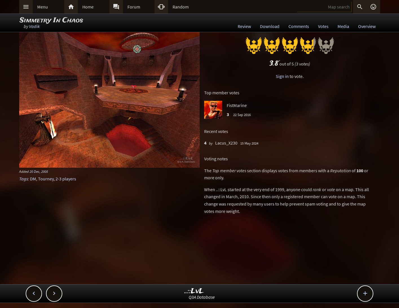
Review (244, 26)
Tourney (46, 179)
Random (181, 7)
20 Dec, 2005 (39, 171)
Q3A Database (202, 297)
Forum (133, 7)
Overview (367, 26)
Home (88, 7)
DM (33, 179)
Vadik (34, 26)
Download (269, 26)
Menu (42, 7)
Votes (323, 26)
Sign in (282, 76)
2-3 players (66, 179)
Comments (298, 26)
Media (343, 26)
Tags (23, 179)
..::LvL (194, 291)
